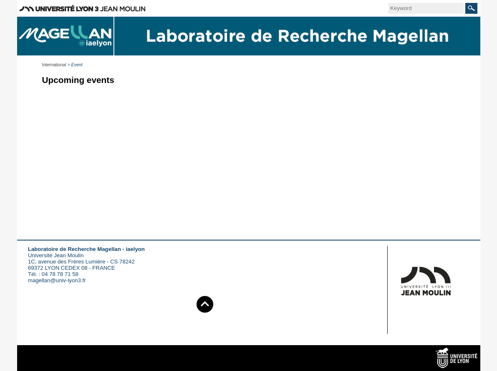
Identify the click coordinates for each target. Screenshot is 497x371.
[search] (426, 8)
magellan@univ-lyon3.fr (57, 280)
